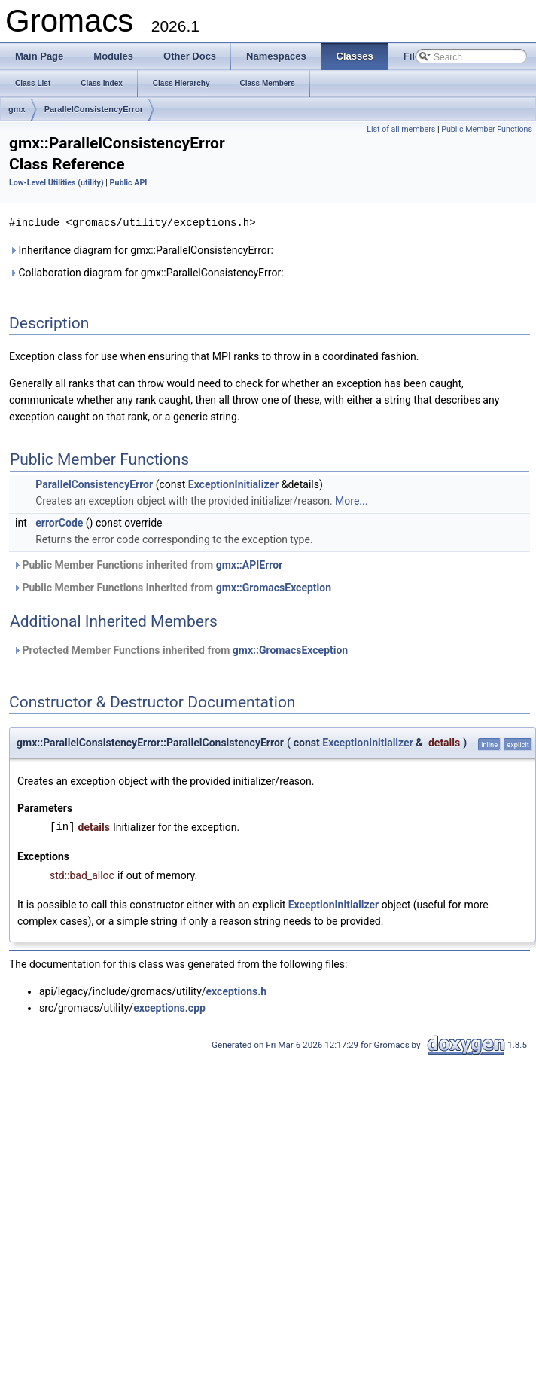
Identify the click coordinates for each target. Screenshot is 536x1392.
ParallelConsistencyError (93, 109)
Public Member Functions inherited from (147, 564)
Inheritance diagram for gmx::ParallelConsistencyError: (141, 249)
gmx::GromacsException (273, 587)
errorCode (59, 522)
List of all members (401, 129)
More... (351, 500)
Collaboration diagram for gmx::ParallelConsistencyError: (146, 272)
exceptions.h (236, 990)
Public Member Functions (486, 129)
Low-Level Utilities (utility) (56, 183)
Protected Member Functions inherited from (180, 649)
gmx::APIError (249, 564)
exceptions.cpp (169, 1007)
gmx (17, 109)
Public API (129, 183)
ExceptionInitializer (233, 484)
